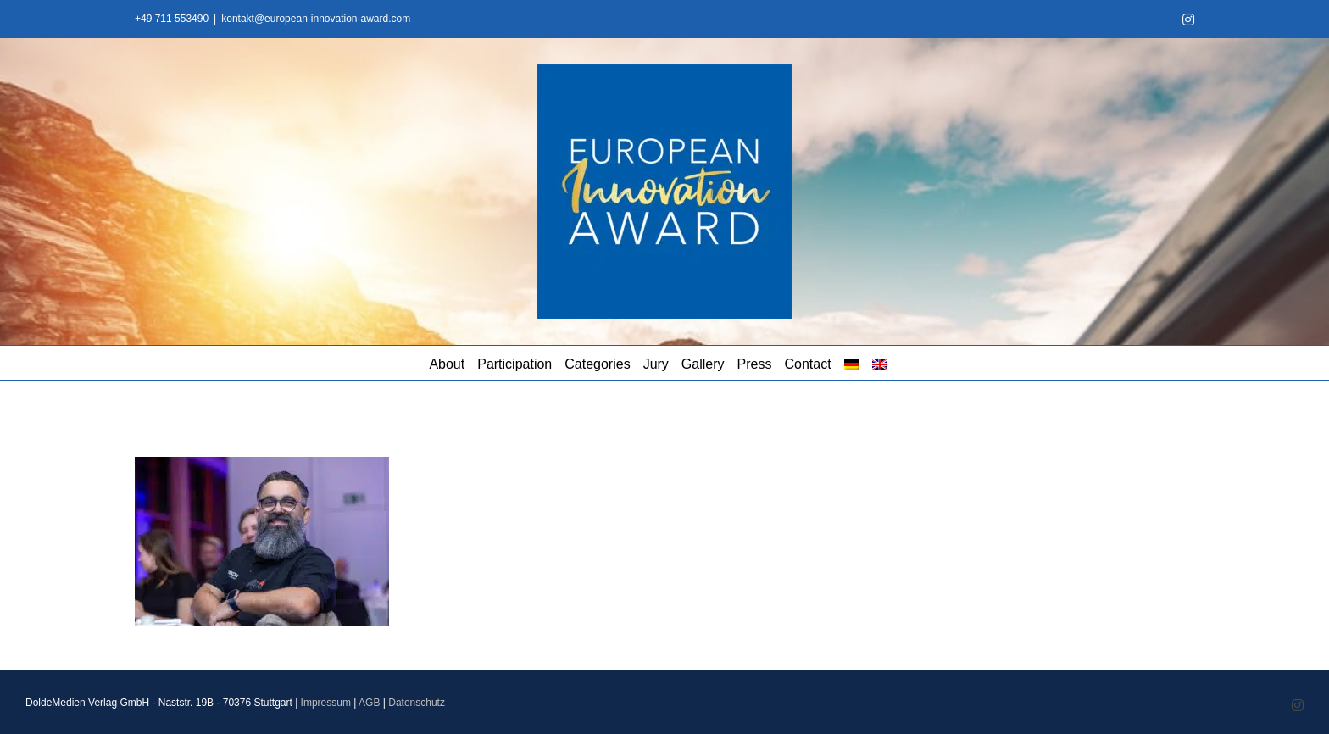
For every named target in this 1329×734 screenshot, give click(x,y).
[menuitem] (851, 363)
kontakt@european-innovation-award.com (315, 19)
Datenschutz (416, 703)
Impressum (326, 703)
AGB (369, 703)
